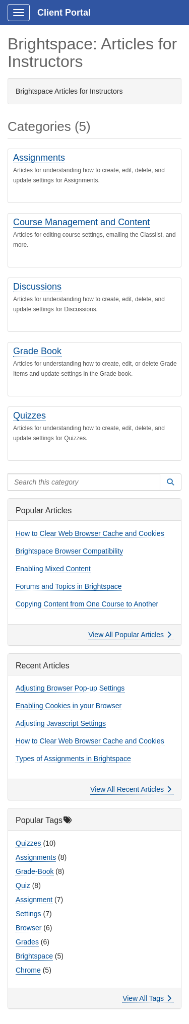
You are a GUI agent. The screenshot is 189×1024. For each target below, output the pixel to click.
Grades (27, 942)
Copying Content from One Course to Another (87, 604)
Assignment (34, 900)
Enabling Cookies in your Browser (68, 706)
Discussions (37, 287)
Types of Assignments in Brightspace (73, 759)
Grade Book (37, 351)
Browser (28, 928)
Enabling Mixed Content (53, 569)
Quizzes (29, 416)
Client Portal (64, 13)
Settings (28, 914)
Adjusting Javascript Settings (61, 723)
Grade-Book (34, 871)
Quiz (23, 885)
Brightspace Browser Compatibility (69, 551)
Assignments (39, 158)
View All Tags (146, 998)
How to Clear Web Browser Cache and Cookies (90, 533)
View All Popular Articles (129, 635)
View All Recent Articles (130, 789)
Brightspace (34, 956)
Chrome (28, 970)
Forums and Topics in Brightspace (69, 586)
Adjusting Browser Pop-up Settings (70, 688)
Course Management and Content (81, 222)
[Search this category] (84, 482)
